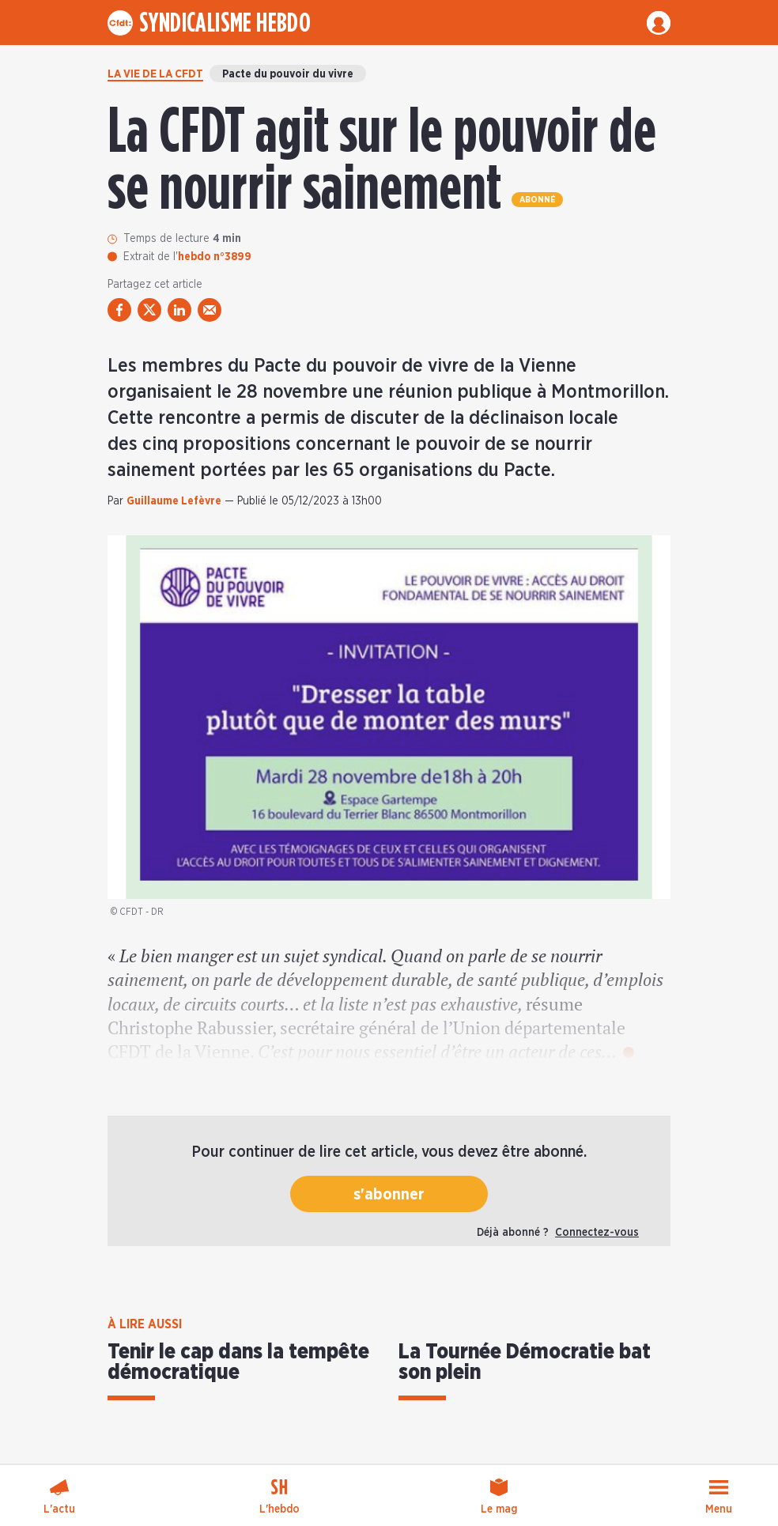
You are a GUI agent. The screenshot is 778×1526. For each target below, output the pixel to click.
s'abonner (389, 1195)
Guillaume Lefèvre (174, 501)
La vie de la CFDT (155, 74)
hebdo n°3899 (214, 257)
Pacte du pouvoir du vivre (287, 74)
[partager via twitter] (149, 310)
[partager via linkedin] (179, 310)
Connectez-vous (597, 1232)
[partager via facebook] (119, 310)
